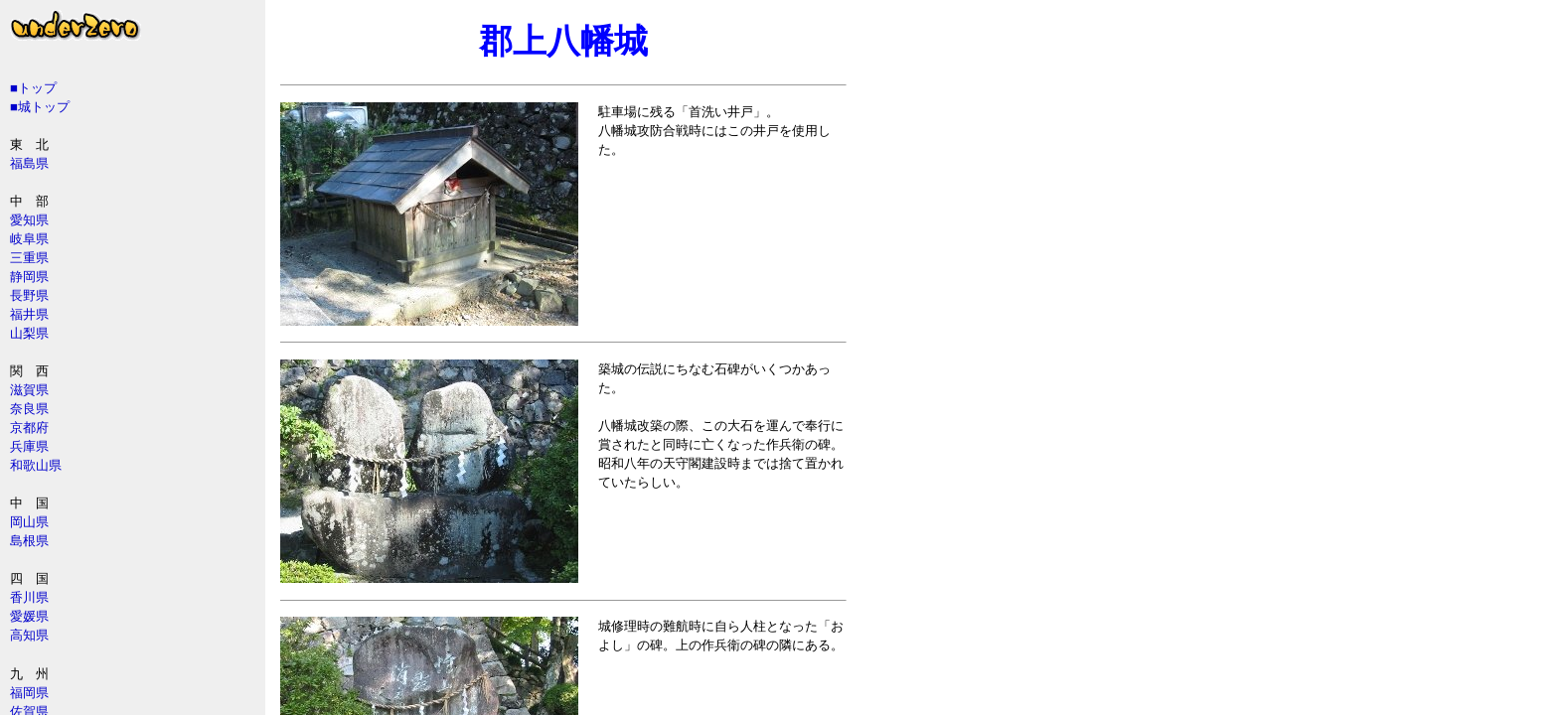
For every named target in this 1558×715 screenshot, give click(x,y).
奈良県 (29, 408)
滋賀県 (29, 389)
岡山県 (29, 521)
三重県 (29, 257)
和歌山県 (36, 465)
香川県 (29, 597)
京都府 (29, 427)
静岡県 (29, 276)
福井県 (29, 314)
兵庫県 (29, 446)
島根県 (29, 540)
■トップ (33, 87)
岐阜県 (29, 238)
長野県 (29, 295)
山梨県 (29, 333)
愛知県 (29, 220)
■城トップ (40, 106)
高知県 (29, 635)
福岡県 (29, 692)
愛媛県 (29, 616)
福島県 (29, 163)
